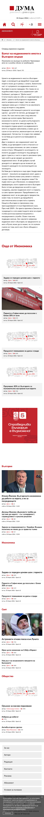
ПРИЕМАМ (8, 813)
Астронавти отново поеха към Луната (20, 639)
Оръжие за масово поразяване (17, 706)
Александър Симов (12, 708)
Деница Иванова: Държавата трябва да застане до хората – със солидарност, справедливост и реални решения (19, 514)
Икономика (10, 40)
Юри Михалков (11, 729)
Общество (7, 676)
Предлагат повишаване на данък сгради (21, 351)
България (7, 466)
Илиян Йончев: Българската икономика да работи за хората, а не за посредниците (21, 498)
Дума (8, 68)
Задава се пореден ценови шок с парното (22, 278)
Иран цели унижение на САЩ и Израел (19, 650)
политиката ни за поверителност (14, 809)
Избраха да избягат (10, 717)
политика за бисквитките (25, 807)
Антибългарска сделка (12, 727)
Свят (4, 609)
